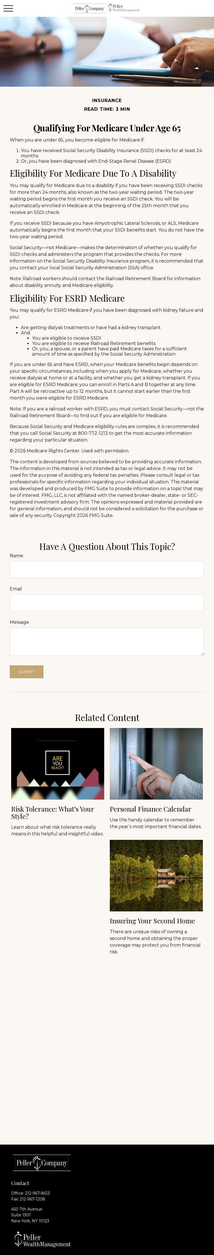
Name (16, 555)
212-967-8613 (37, 1193)
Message (19, 622)
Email (16, 589)
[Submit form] (26, 671)
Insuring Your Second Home (152, 920)
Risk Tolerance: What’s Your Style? (52, 812)
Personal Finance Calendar (150, 808)
